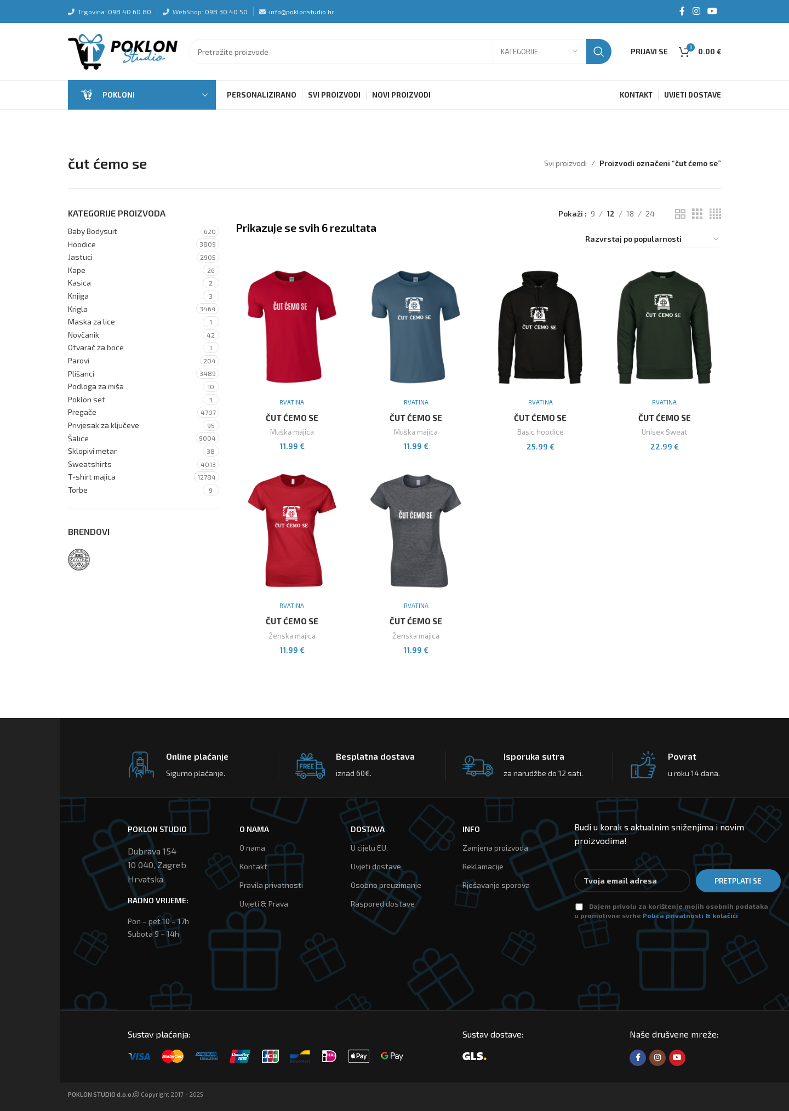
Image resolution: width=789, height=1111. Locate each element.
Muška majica (292, 432)
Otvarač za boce (96, 347)
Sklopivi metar (92, 451)
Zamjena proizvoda (495, 847)
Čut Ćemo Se (292, 418)
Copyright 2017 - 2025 (135, 1094)
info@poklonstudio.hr (301, 11)
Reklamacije (483, 866)
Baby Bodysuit (92, 231)
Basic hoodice (540, 432)
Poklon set (86, 399)
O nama (252, 847)
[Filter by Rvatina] (79, 560)
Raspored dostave (383, 904)
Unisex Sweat (665, 432)
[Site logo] (123, 50)
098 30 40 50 (226, 11)
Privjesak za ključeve (103, 425)
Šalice (78, 438)
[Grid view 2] (680, 214)
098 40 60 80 (129, 11)
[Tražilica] (399, 52)
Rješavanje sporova (496, 885)
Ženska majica (292, 635)
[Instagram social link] (696, 11)
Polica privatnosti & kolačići (690, 915)
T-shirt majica (92, 477)
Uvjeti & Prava (263, 904)
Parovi (78, 361)
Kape (76, 270)
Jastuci (80, 257)
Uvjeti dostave (376, 866)
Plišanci (81, 373)
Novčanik (83, 335)
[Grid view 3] (697, 214)
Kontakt (253, 866)
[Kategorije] (539, 52)
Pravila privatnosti (271, 885)
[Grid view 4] (715, 214)
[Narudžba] (652, 240)
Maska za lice (91, 322)
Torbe (78, 490)
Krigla (78, 309)
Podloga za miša (96, 386)
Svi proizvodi (565, 163)
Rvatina (291, 402)
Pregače (82, 412)
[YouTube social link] (712, 11)
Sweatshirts (90, 464)
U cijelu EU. (369, 847)
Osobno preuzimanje (386, 885)
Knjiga (78, 296)
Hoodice (82, 244)
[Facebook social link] (682, 11)
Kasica (79, 283)
